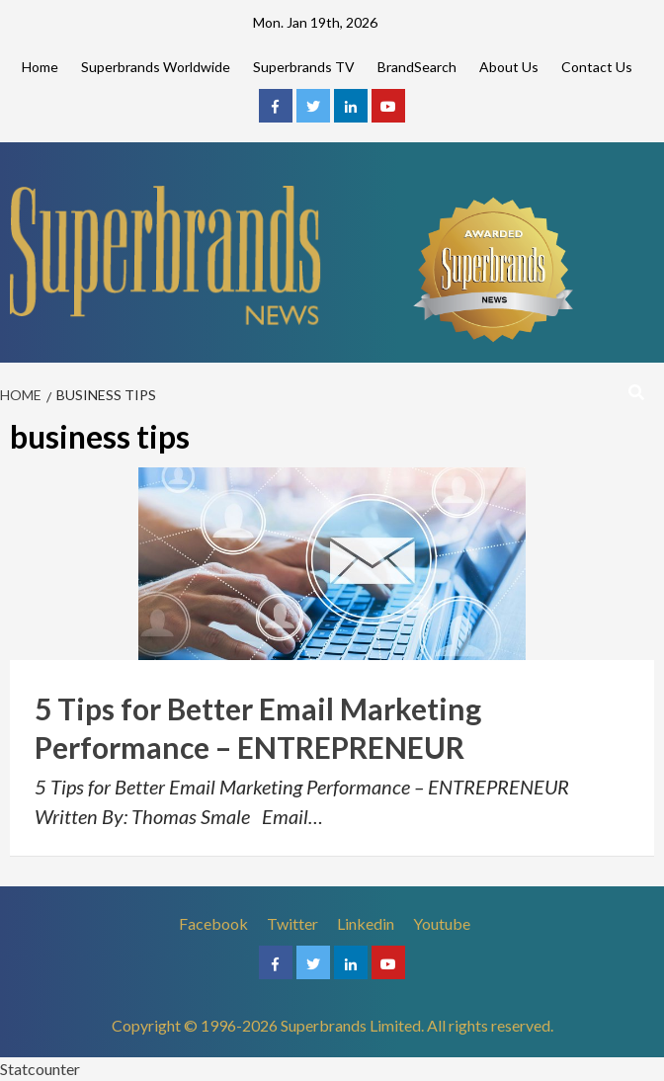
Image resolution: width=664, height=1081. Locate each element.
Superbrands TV (304, 66)
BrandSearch (416, 66)
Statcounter (40, 1068)
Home (40, 66)
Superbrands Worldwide (155, 66)
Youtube (441, 923)
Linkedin (365, 923)
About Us (509, 66)
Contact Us (596, 66)
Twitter (292, 923)
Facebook (213, 923)
